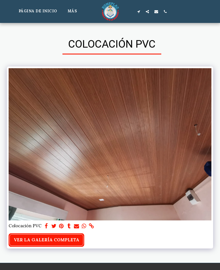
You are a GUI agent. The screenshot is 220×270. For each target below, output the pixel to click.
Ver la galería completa (46, 239)
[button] (139, 11)
